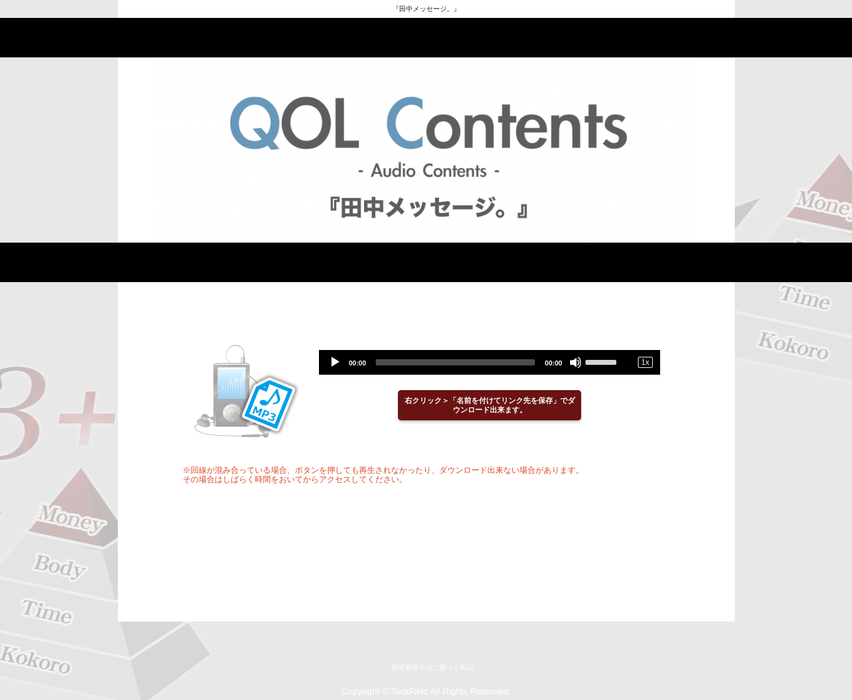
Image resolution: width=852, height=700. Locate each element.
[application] (489, 362)
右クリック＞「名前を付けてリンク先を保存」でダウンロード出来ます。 (490, 405)
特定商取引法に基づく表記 (432, 667)
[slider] (455, 362)
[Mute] (575, 362)
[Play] (335, 362)
